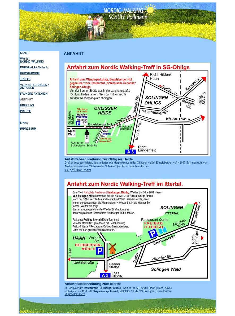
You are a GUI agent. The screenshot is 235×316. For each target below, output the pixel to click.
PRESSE (25, 111)
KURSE (24, 67)
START (24, 52)
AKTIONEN (27, 87)
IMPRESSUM (28, 128)
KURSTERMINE (30, 73)
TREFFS (25, 79)
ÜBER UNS (27, 105)
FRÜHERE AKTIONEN (33, 93)
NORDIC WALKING (32, 61)
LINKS (24, 122)
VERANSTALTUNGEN (33, 85)
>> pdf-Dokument (77, 170)
